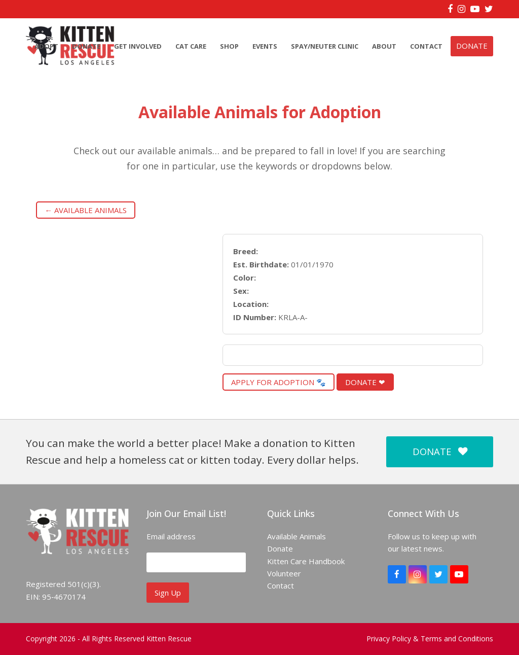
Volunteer (284, 573)
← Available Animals (86, 210)
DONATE (440, 451)
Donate (280, 548)
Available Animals (296, 536)
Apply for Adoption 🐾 (278, 382)
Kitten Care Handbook (306, 561)
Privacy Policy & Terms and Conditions (429, 638)
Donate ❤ (365, 382)
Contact (280, 585)
